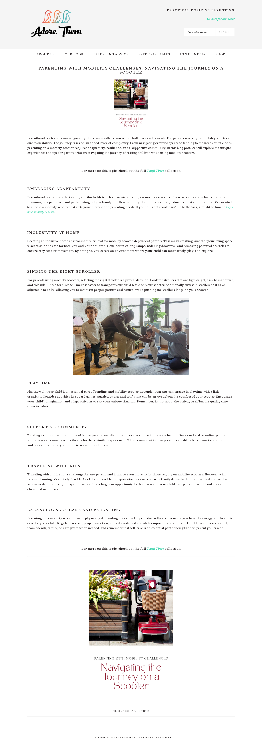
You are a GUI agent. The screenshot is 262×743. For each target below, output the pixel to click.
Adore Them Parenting (56, 23)
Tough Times (155, 170)
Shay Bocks (162, 737)
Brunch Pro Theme (134, 737)
